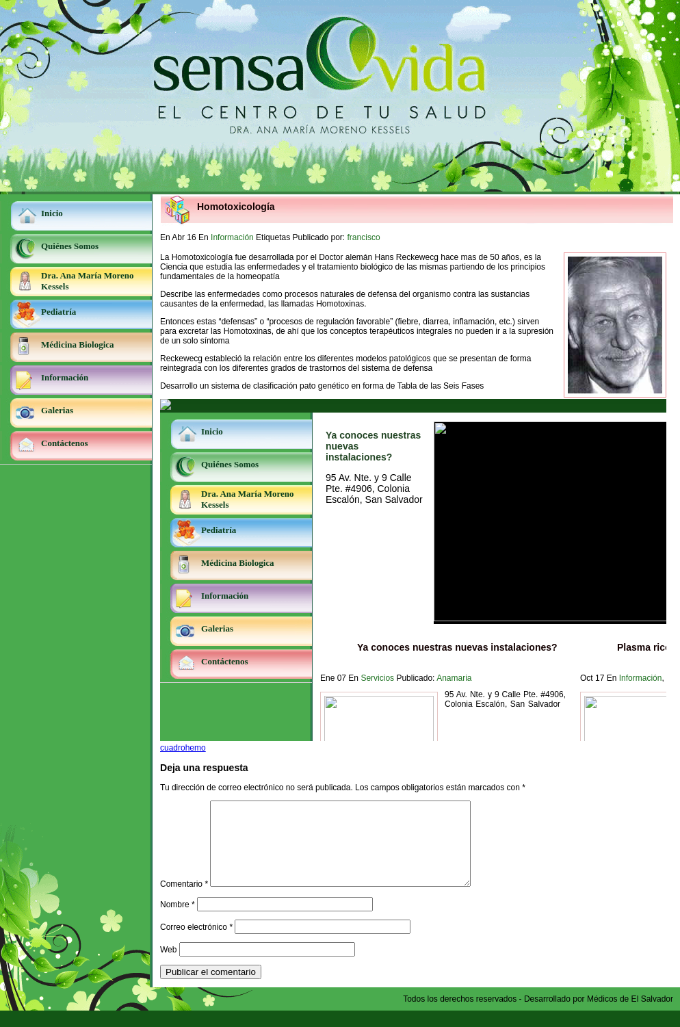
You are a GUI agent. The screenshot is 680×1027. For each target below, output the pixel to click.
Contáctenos (64, 443)
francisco (364, 237)
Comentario (184, 900)
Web (168, 966)
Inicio (52, 213)
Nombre (177, 921)
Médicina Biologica (77, 344)
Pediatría (58, 312)
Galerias (57, 410)
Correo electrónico (196, 943)
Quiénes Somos (70, 246)
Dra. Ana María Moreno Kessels (87, 280)
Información (64, 377)
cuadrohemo (183, 748)
